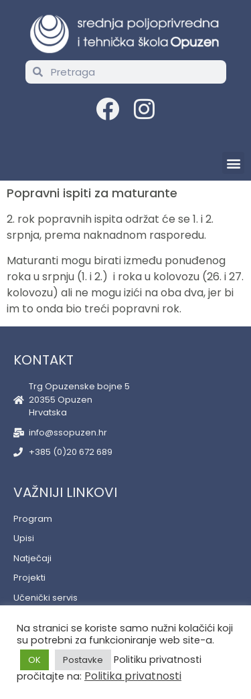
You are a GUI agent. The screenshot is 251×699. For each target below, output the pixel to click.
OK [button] (34, 660)
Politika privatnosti (132, 676)
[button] (233, 163)
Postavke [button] (83, 660)
